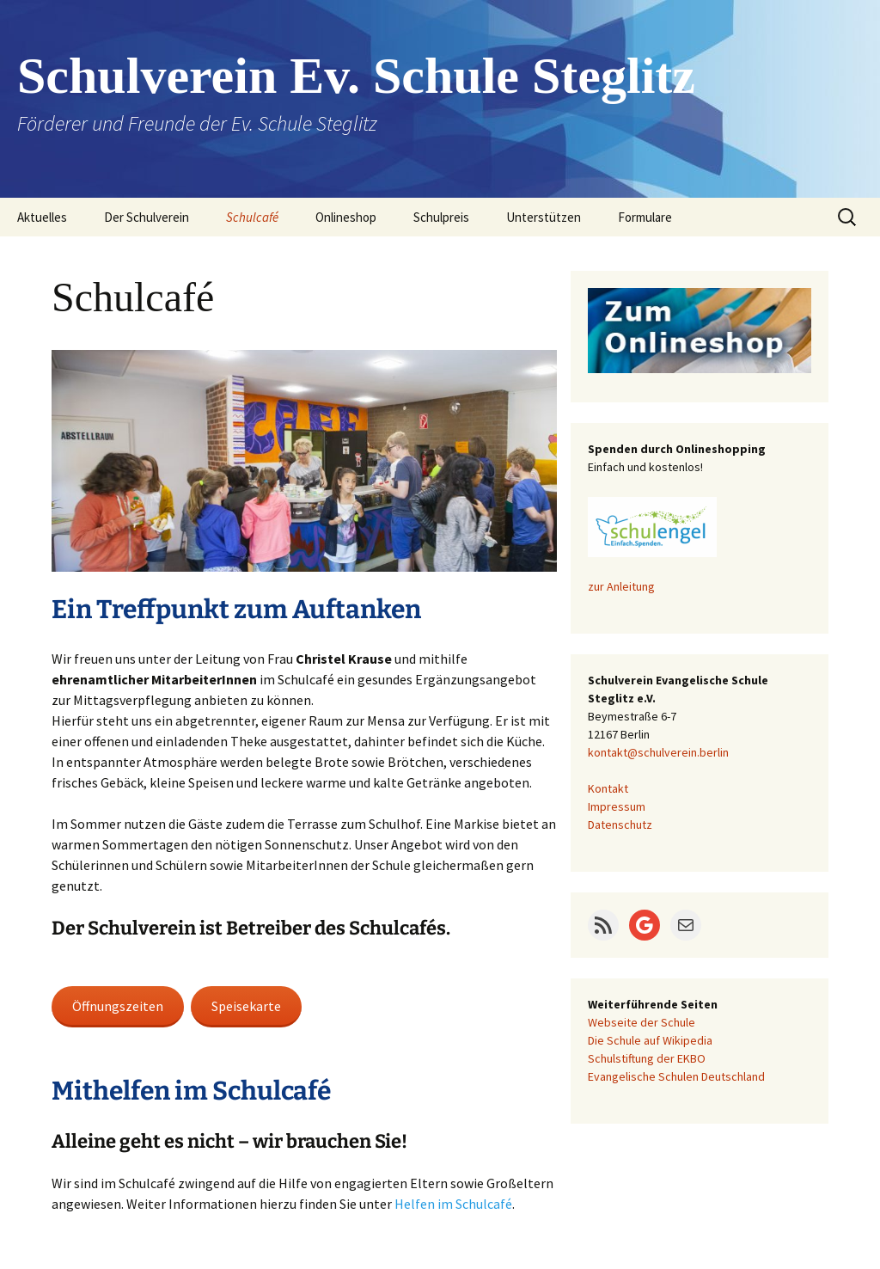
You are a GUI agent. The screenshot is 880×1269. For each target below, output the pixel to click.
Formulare (645, 217)
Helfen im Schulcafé (453, 1203)
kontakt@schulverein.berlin (658, 752)
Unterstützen (543, 217)
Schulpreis (441, 217)
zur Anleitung (621, 586)
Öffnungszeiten (117, 1006)
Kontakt (608, 788)
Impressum (616, 806)
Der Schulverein (146, 217)
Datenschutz (620, 824)
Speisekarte (246, 1006)
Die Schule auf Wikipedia (650, 1040)
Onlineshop (345, 217)
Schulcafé (252, 217)
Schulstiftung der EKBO (647, 1058)
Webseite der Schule (641, 1022)
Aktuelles (42, 217)
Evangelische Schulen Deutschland (676, 1076)
